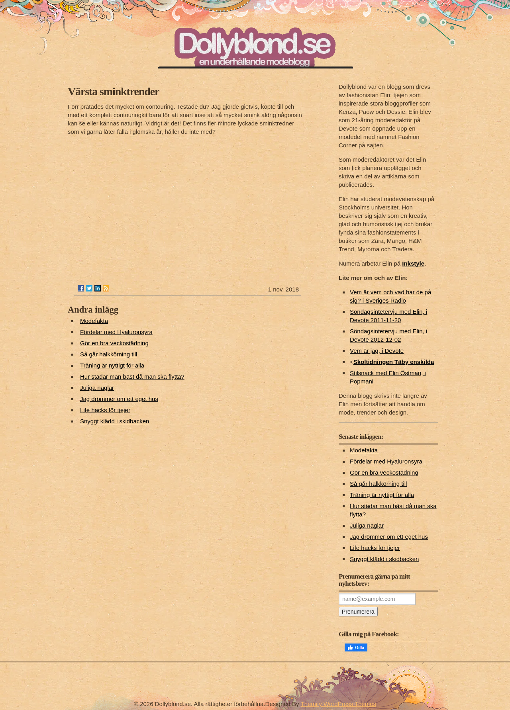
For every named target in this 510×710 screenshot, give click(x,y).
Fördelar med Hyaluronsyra (116, 332)
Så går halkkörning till (108, 354)
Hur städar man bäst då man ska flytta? (132, 376)
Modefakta (94, 320)
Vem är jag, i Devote (377, 350)
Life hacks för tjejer (105, 410)
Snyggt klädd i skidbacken (114, 421)
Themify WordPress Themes (339, 703)
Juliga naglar (97, 387)
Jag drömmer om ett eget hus (119, 398)
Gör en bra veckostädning (114, 343)
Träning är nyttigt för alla (112, 365)
